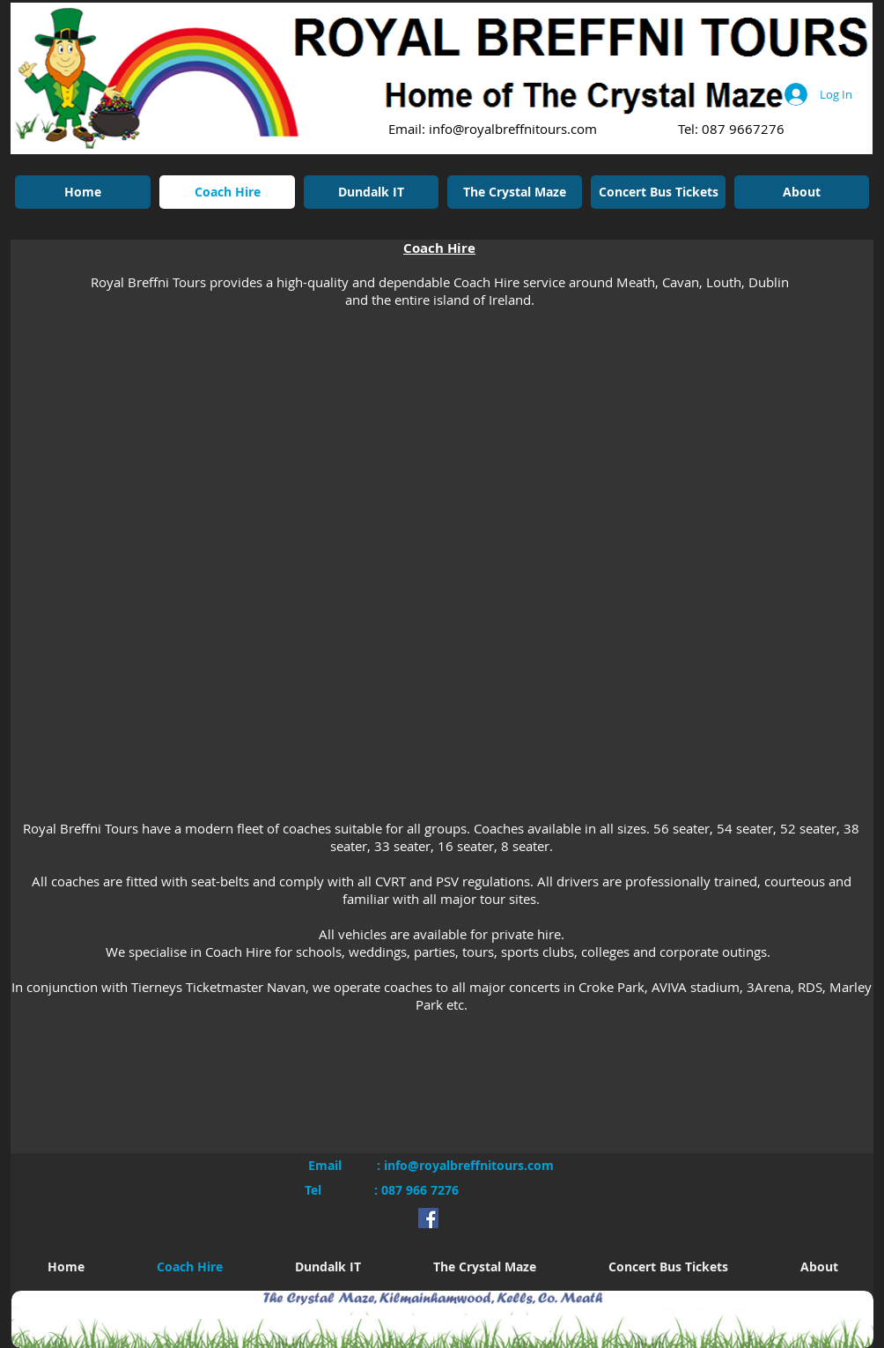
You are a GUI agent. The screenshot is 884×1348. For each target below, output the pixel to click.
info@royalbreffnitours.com (513, 128)
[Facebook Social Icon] (428, 1218)
